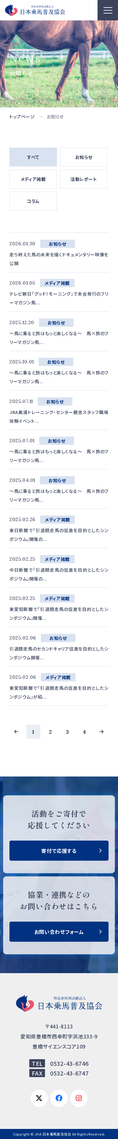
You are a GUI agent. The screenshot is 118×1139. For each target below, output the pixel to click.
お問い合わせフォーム (59, 931)
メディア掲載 (33, 179)
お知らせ (84, 157)
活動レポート (83, 179)
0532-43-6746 (69, 1063)
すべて (33, 157)
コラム (33, 201)
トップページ (22, 116)
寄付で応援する (58, 850)
